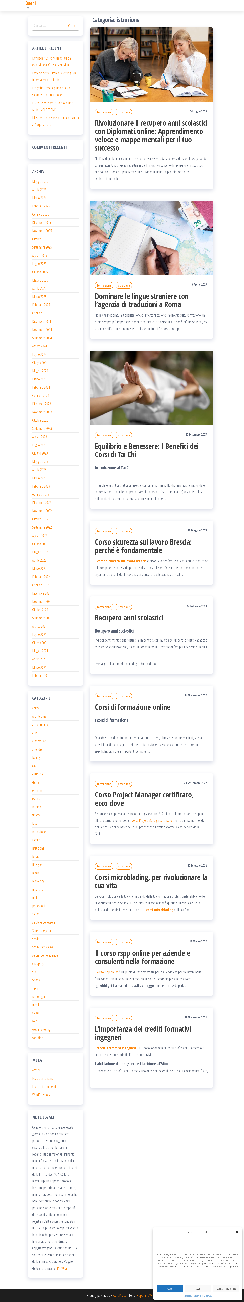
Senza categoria (41, 930)
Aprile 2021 (39, 659)
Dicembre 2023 (41, 403)
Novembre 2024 (42, 329)
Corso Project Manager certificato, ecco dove (144, 798)
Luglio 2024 (39, 354)
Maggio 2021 (40, 650)
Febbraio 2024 (41, 387)
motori (36, 897)
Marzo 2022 (39, 568)
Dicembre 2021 (41, 593)
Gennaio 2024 (40, 395)
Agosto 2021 (39, 626)
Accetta (170, 1288)
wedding (37, 1037)
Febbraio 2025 (41, 304)
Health (36, 839)
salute (36, 913)
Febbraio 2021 (41, 675)
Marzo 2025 (39, 296)
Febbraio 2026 (41, 205)
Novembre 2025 (42, 230)
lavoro (36, 856)
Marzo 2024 (39, 378)
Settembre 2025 (42, 247)
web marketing (41, 1029)
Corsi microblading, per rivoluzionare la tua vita (151, 881)
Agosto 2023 (39, 436)
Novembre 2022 (42, 510)
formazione (104, 112)
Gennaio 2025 (40, 312)
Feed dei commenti (44, 1086)
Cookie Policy (188, 1295)
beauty (36, 757)
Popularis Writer (147, 1295)
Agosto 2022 (39, 535)
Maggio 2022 (40, 551)
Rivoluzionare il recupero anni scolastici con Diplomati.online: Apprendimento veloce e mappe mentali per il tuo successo (151, 135)
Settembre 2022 (42, 527)
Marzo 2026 (39, 197)
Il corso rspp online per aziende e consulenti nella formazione (142, 957)
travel (35, 1004)
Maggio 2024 (40, 370)
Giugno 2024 (40, 362)
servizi (36, 938)
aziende (37, 749)
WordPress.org (41, 1094)
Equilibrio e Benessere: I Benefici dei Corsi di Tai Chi (147, 450)
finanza (36, 814)
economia (38, 790)
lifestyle (37, 864)
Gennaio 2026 (40, 214)
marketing (38, 880)
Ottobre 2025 (40, 238)
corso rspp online (107, 971)
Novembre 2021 (42, 601)
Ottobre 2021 (40, 609)
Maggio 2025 (40, 280)
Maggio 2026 (40, 181)
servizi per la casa (42, 946)
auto (35, 732)
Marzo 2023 (39, 477)
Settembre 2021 (42, 617)
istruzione (124, 112)
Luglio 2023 (39, 444)
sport (35, 971)
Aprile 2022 (39, 560)
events (36, 798)
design (36, 782)
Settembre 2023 (42, 428)
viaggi (35, 1012)
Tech (35, 988)
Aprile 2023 (39, 469)
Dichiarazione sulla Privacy (203, 1295)
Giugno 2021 (40, 642)
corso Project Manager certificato (152, 820)
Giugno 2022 (40, 543)
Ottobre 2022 (40, 518)
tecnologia (38, 996)
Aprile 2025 (39, 288)
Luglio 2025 (39, 263)
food (35, 823)
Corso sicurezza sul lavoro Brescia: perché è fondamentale (143, 546)
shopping (38, 963)
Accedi (36, 1069)
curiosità (37, 773)
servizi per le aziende (45, 955)
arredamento (40, 724)
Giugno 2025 (40, 271)
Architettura (39, 716)
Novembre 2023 (42, 411)
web (34, 1020)
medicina (38, 889)
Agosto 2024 (39, 345)
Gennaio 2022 (40, 584)
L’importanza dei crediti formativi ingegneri (143, 1032)
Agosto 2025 (39, 255)
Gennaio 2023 (40, 494)
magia (35, 872)
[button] (237, 1232)
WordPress (119, 1295)
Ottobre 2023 (40, 420)
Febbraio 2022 (41, 576)
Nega (198, 1288)
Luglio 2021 (39, 634)
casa (34, 765)
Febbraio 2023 (41, 486)
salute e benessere (43, 922)
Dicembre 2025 (41, 222)
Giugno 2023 (40, 453)
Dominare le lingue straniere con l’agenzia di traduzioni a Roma (142, 300)
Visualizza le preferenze (226, 1288)
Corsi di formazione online (132, 707)
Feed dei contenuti (43, 1078)
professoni (38, 905)
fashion (36, 806)
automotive (39, 740)
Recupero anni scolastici (129, 617)
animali (36, 708)
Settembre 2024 (42, 337)
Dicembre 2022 (41, 502)
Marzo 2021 (39, 667)
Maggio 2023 (40, 461)
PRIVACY (62, 1268)
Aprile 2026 (39, 189)
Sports (36, 979)
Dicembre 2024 (41, 321)
